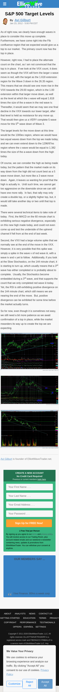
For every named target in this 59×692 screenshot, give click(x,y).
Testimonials (47, 622)
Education (29, 618)
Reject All (29, 684)
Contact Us (45, 613)
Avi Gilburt (6, 459)
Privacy (54, 618)
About (7, 613)
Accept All (45, 684)
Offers (17, 627)
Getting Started (10, 618)
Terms (42, 618)
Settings (41, 627)
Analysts (20, 613)
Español (28, 627)
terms (34, 534)
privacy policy (46, 534)
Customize (14, 683)
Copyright (10, 622)
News (32, 613)
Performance (28, 622)
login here (42, 479)
